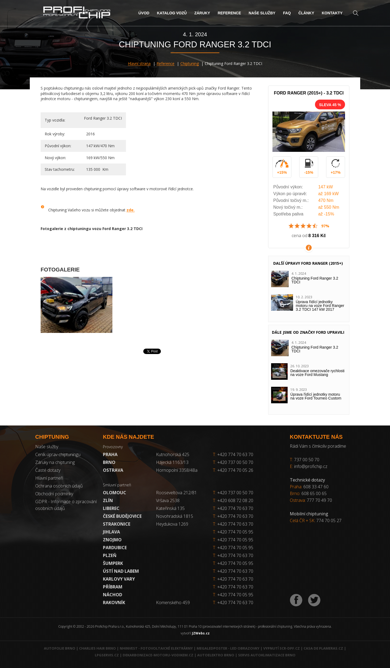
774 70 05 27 (329, 520)
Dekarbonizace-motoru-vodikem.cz (158, 655)
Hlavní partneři (49, 478)
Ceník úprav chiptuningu (57, 454)
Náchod (112, 595)
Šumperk (113, 563)
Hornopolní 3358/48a (176, 470)
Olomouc (114, 493)
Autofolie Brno (59, 648)
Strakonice (116, 524)
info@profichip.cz (310, 466)
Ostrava (113, 470)
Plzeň (109, 555)
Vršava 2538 (168, 500)
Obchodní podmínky (54, 494)
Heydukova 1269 (172, 524)
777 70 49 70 (319, 500)
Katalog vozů (172, 13)
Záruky (202, 13)
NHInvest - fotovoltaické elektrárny (156, 648)
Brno (109, 462)
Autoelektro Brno (215, 655)
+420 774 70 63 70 (233, 454)
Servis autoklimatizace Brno (266, 655)
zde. (130, 209)
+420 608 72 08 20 (235, 500)
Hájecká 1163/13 (172, 462)
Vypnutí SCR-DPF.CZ (281, 648)
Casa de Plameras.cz (323, 648)
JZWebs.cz (201, 633)
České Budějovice (122, 516)
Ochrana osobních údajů (59, 486)
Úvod (143, 13)
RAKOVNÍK (114, 602)
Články (306, 13)
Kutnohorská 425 (172, 454)
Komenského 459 (173, 602)
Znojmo (112, 540)
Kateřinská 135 (170, 508)
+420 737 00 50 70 (233, 462)
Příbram (112, 587)
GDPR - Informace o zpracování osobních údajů (66, 505)
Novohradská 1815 (174, 516)
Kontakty (332, 13)
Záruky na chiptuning (55, 462)
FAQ (287, 13)
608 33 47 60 (316, 487)
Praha (110, 454)
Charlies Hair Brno (97, 648)
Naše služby (262, 13)
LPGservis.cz (107, 655)
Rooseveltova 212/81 (176, 493)
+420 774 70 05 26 (233, 470)
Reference (229, 13)
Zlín (108, 500)
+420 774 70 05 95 (235, 532)
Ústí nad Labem (121, 571)
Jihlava (111, 532)
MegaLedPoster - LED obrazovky (228, 648)
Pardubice (115, 548)
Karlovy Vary (119, 579)
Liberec (111, 508)
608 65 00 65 (314, 493)
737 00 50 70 (306, 460)
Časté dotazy (47, 470)
